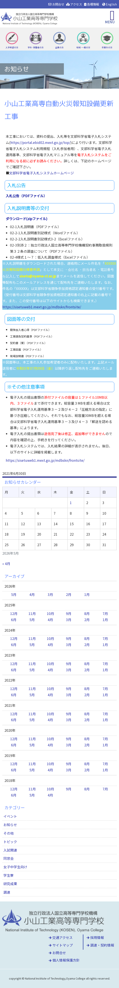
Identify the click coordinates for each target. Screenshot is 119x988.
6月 (13, 619)
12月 (13, 613)
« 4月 (6, 563)
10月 (50, 613)
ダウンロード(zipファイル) (26, 218)
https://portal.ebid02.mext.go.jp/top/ (40, 142)
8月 (87, 613)
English (109, 4)
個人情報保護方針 (64, 960)
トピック (10, 841)
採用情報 (95, 937)
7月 (105, 613)
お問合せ (56, 4)
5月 (13, 594)
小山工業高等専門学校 (30, 18)
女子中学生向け (15, 866)
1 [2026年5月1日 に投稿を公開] (71, 502)
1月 (87, 594)
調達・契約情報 (100, 945)
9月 (68, 613)
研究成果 (10, 883)
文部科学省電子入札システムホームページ (41, 172)
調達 (6, 892)
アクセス (74, 4)
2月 (68, 594)
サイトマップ (61, 945)
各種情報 (91, 4)
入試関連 (10, 850)
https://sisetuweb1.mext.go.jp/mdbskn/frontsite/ (41, 306)
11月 (32, 613)
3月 (50, 594)
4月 (32, 594)
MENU (110, 21)
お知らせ (10, 824)
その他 (8, 833)
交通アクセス (61, 937)
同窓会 (8, 858)
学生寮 (8, 875)
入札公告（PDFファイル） (26, 195)
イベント (10, 816)
